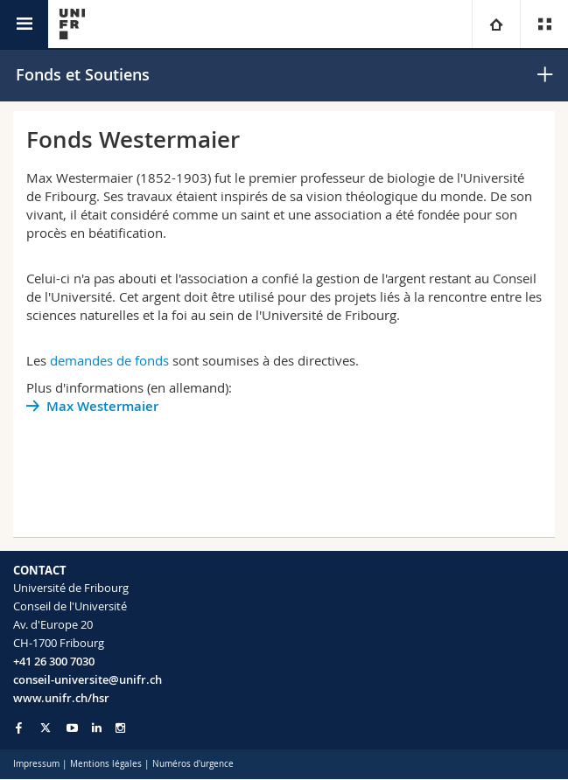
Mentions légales (106, 764)
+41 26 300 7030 (54, 661)
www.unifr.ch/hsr (61, 698)
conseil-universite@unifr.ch (87, 679)
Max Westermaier (102, 406)
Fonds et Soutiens (83, 74)
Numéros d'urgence (193, 764)
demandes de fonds (109, 360)
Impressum (36, 764)
